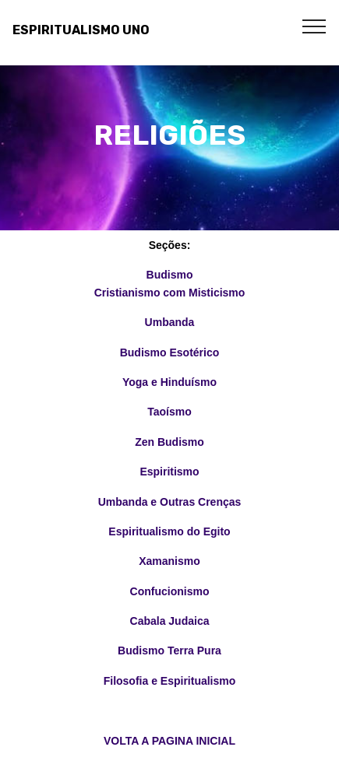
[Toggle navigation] (314, 26)
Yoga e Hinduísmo (169, 382)
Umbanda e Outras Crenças (170, 502)
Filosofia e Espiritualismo (170, 681)
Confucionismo (170, 591)
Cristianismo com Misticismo (169, 292)
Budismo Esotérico (170, 352)
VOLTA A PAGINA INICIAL (169, 741)
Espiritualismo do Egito (169, 531)
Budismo (170, 274)
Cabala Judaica (170, 621)
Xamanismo (169, 561)
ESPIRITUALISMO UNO (81, 30)
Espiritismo (169, 471)
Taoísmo (169, 411)
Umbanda (170, 322)
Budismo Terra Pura (169, 650)
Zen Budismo (169, 442)
